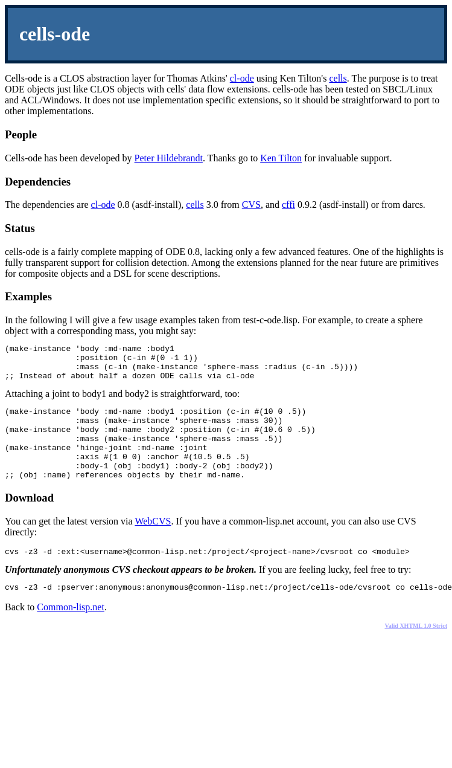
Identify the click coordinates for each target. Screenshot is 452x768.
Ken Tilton (281, 158)
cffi (288, 204)
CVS (251, 204)
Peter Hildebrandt (169, 158)
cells (337, 78)
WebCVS (153, 543)
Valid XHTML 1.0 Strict (415, 651)
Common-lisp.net (70, 632)
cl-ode (242, 78)
